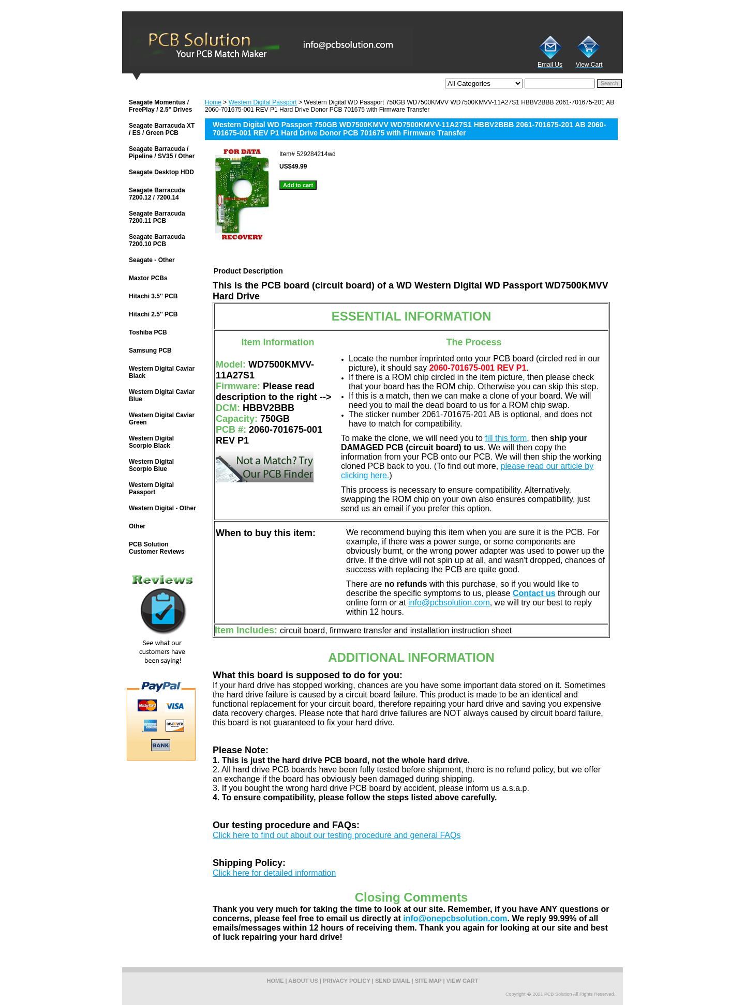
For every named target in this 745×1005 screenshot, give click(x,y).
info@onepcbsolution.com (455, 918)
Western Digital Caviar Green (162, 419)
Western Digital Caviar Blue (162, 395)
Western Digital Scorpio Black (151, 442)
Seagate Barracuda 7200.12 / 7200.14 (157, 194)
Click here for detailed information (274, 873)
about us (303, 981)
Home (213, 102)
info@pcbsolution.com (449, 602)
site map (428, 981)
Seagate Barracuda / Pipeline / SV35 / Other (162, 152)
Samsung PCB (150, 350)
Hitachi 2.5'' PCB (153, 314)
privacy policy (346, 981)
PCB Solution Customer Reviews (156, 548)
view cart (462, 981)
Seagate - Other (152, 260)
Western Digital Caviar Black (162, 372)
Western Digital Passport (263, 102)
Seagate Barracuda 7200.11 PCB (157, 217)
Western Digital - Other (162, 508)
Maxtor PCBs (148, 278)
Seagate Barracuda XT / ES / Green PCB (162, 129)
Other (137, 526)
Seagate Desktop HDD (161, 172)
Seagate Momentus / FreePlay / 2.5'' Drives (160, 106)
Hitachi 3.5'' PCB (153, 296)
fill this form (506, 438)
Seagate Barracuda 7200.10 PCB (157, 240)
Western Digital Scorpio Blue (151, 465)
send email (392, 981)
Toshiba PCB (148, 332)
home (275, 981)
